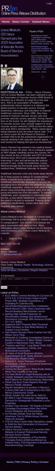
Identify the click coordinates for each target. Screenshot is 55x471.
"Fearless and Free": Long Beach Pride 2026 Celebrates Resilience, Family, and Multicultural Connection (28, 348)
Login (49, 3)
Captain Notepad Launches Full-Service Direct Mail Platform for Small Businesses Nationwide (29, 378)
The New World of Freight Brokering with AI (27, 374)
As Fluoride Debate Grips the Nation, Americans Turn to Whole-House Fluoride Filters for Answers (26, 416)
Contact (44, 462)
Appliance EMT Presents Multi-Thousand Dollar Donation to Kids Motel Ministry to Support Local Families (26, 327)
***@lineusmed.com (11, 254)
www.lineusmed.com (11, 230)
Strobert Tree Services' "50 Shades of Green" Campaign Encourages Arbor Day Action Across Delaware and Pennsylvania (28, 408)
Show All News (8, 270)
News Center (20, 21)
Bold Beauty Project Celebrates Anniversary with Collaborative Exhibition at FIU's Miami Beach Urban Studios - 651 (42, 39)
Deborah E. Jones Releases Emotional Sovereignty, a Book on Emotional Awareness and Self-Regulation (28, 364)
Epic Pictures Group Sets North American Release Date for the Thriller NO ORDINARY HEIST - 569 (41, 59)
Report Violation (39, 270)
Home (6, 21)
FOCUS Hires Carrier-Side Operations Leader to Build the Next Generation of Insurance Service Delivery (29, 424)
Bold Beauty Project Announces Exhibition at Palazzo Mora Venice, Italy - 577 (42, 50)
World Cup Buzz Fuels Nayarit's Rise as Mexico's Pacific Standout (26, 383)
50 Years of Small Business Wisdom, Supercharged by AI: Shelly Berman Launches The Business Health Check (29, 356)
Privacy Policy (30, 462)
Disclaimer (23, 270)
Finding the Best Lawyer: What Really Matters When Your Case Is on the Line (29, 370)
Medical (18, 265)
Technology (37, 265)
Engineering (7, 267)
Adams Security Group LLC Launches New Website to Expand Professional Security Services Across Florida (27, 432)
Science (49, 265)
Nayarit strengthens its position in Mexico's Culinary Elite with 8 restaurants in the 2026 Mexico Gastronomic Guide (27, 390)
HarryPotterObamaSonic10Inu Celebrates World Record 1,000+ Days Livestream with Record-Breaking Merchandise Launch (27, 309)
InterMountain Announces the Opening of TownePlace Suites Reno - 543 (42, 67)
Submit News (41, 21)
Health (27, 265)
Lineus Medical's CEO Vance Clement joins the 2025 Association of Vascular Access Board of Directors (12, 40)
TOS (17, 462)
